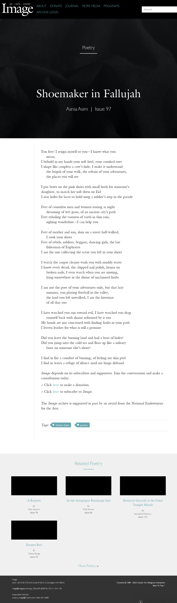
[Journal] (72, 6)
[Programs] (111, 6)
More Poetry (88, 566)
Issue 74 (34, 513)
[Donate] (56, 6)
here (56, 385)
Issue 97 (103, 109)
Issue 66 (88, 513)
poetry (84, 425)
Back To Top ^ (159, 586)
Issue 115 (142, 517)
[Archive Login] (47, 12)
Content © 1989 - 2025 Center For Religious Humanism (141, 583)
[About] (41, 6)
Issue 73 (34, 557)
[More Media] (91, 6)
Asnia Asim (77, 109)
